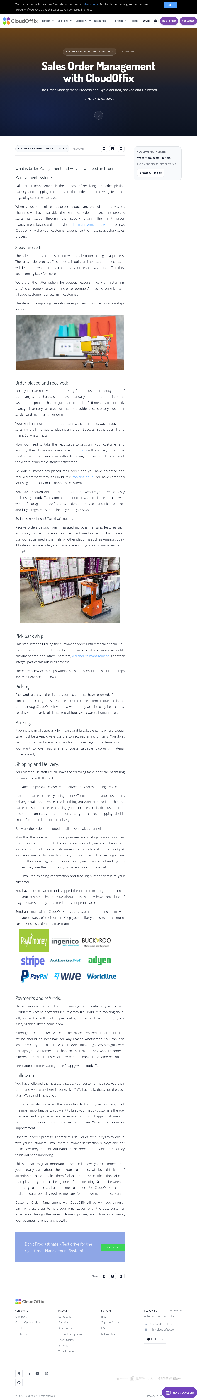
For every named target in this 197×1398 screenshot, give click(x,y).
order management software (90, 224)
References (65, 1328)
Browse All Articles (151, 172)
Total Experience (68, 1351)
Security (63, 1322)
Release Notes (109, 1334)
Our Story (21, 1316)
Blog (103, 1316)
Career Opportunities (28, 1322)
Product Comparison (70, 1334)
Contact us (21, 1334)
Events (19, 1328)
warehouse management (90, 656)
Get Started (188, 20)
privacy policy (90, 4)
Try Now (113, 1247)
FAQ (103, 1328)
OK (170, 5)
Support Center (110, 1322)
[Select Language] (156, 21)
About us (176, 1311)
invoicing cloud (83, 477)
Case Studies (66, 1340)
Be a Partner (169, 20)
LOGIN (146, 21)
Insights (63, 1345)
